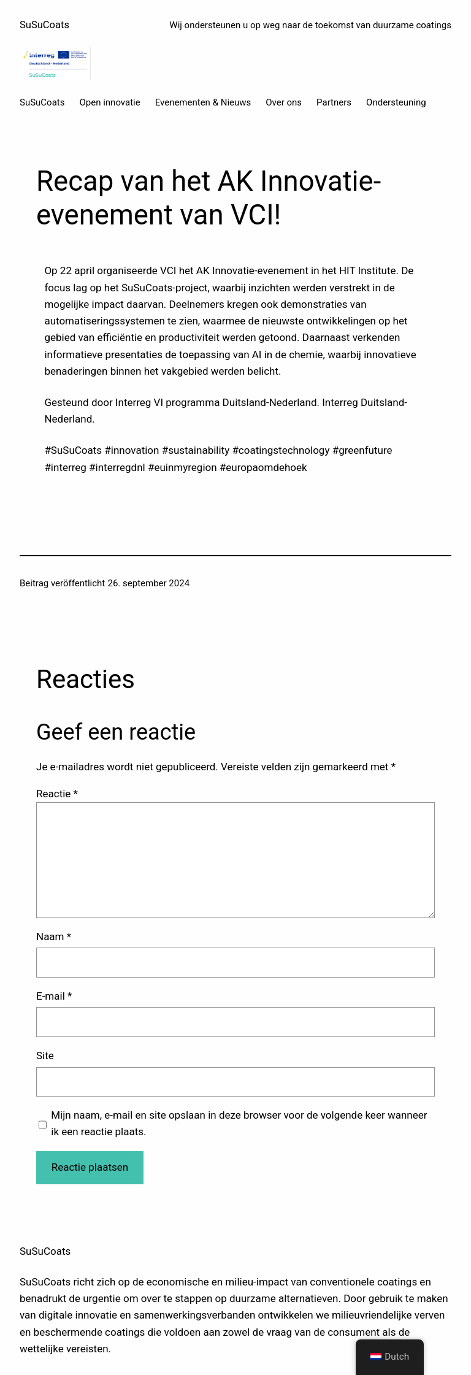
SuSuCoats (44, 25)
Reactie (57, 793)
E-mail (54, 996)
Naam (53, 936)
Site (45, 1055)
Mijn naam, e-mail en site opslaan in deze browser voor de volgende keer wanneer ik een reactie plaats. (239, 1123)
